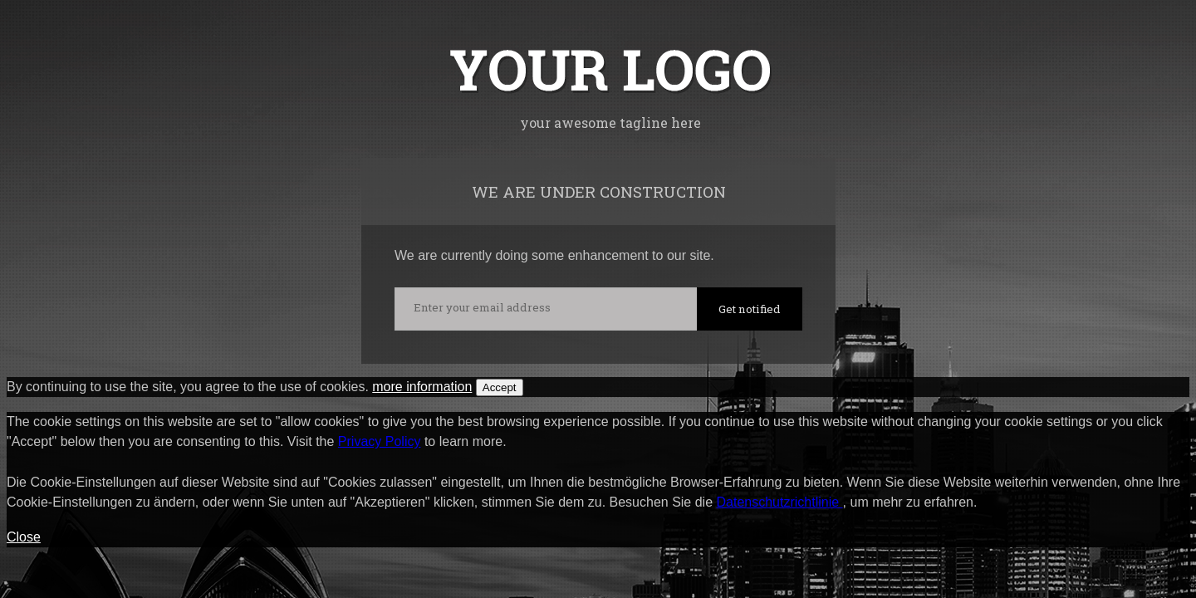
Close (24, 537)
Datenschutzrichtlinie (780, 502)
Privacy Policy (379, 441)
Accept (500, 387)
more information (422, 387)
